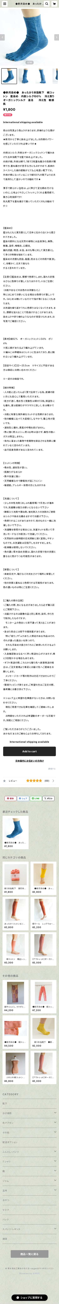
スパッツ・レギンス (11, 1229)
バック (6, 1219)
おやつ (6, 1200)
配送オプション (10, 1142)
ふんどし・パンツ (11, 1152)
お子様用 (7, 1113)
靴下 (5, 1103)
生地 (5, 1190)
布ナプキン (8, 1123)
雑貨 (5, 1238)
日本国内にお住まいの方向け (29, 760)
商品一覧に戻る (29, 1254)
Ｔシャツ (7, 1161)
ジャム (6, 1181)
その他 (6, 1132)
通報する (52, 769)
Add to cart (29, 751)
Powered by (30, 1273)
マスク (6, 1209)
